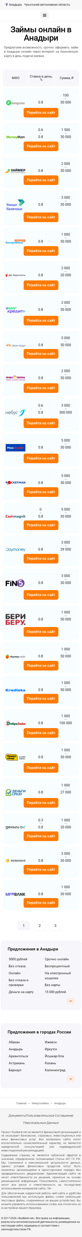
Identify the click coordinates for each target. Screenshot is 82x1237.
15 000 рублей (55, 992)
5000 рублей (18, 959)
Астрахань (17, 1063)
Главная (21, 1103)
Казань (50, 1063)
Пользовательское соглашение (50, 1115)
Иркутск (51, 1049)
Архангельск (18, 1056)
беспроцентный (57, 966)
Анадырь (16, 1049)
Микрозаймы (40, 1103)
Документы (17, 1115)
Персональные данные (41, 1123)
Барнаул (15, 1070)
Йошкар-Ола (54, 1056)
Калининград (55, 1070)
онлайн (15, 973)
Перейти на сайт (41, 112)
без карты (52, 985)
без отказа (17, 966)
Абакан (14, 1042)
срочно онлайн (57, 959)
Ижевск (51, 1042)
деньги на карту (21, 992)
